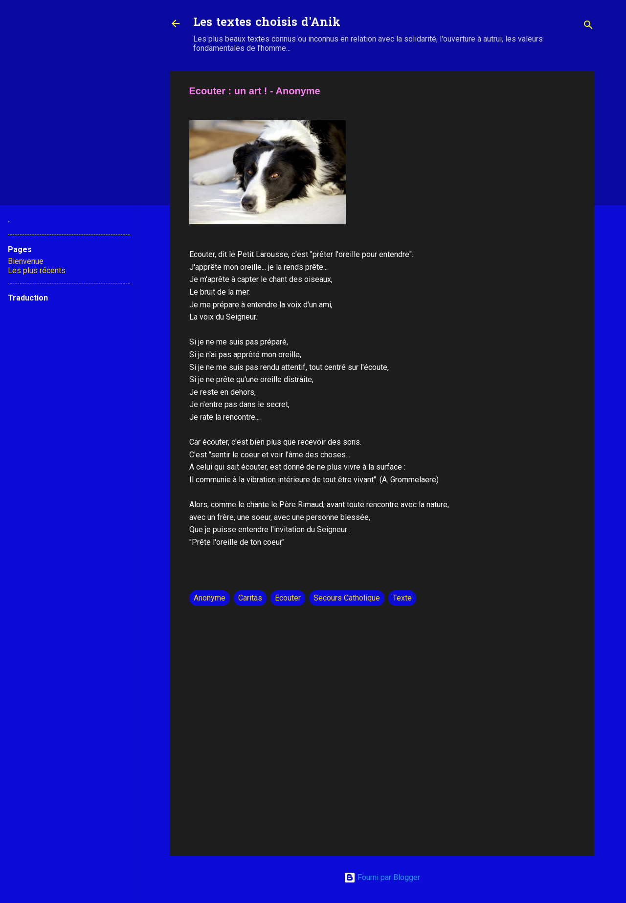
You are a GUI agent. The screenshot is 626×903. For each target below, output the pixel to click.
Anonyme (209, 597)
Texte (402, 597)
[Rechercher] (588, 27)
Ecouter (288, 597)
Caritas (250, 597)
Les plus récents (37, 270)
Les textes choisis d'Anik (266, 23)
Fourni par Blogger (382, 877)
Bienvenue (26, 261)
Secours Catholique (346, 597)
